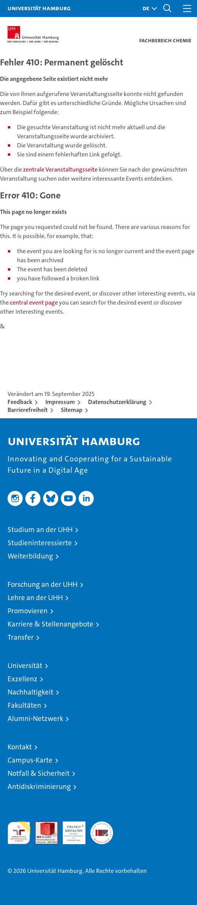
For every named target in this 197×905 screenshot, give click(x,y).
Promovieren (28, 611)
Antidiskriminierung (39, 786)
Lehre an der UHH (35, 597)
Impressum (60, 402)
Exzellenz (22, 679)
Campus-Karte (30, 760)
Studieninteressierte (40, 543)
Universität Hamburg (39, 8)
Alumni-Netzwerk (35, 718)
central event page (34, 302)
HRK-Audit (70, 829)
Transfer (21, 637)
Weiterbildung (30, 556)
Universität (25, 665)
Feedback (20, 402)
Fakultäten (24, 705)
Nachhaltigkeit (30, 692)
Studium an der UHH (40, 529)
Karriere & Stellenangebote (50, 624)
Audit (42, 825)
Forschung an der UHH (43, 584)
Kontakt (20, 747)
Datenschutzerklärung (117, 402)
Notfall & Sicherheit (39, 773)
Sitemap (71, 410)
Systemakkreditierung (101, 825)
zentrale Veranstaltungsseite (61, 169)
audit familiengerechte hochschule (19, 832)
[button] (147, 8)
